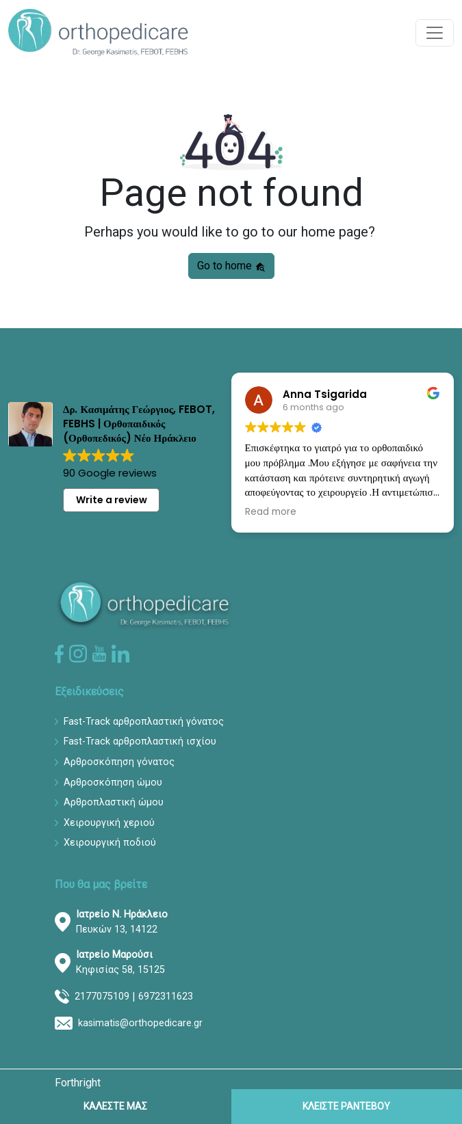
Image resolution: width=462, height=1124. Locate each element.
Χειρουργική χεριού (109, 823)
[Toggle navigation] (434, 32)
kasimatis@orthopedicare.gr (140, 1023)
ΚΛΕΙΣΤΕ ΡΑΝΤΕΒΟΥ (346, 1106)
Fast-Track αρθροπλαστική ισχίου (140, 741)
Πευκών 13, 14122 (122, 922)
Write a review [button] (111, 500)
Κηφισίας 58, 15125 (120, 962)
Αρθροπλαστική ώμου (114, 802)
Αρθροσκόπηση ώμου (113, 782)
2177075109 (102, 996)
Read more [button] (270, 512)
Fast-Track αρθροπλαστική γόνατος (144, 721)
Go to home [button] (231, 265)
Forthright (78, 1082)
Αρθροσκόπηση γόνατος (119, 762)
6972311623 (165, 996)
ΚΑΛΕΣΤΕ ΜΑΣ (115, 1106)
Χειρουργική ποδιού (110, 842)
